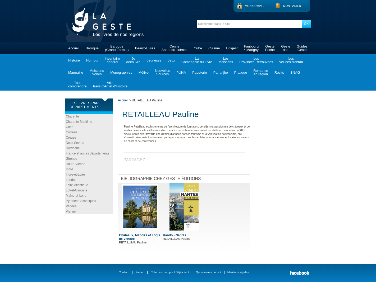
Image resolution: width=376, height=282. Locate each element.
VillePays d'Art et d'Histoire (110, 84)
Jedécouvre (133, 60)
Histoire (74, 60)
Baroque (92, 48)
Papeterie (199, 72)
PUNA (181, 72)
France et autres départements (87, 153)
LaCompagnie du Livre (196, 60)
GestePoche (270, 48)
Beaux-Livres (145, 48)
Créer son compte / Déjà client (169, 272)
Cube (198, 48)
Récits (279, 72)
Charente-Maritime (79, 122)
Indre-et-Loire (75, 174)
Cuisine (214, 48)
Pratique (240, 72)
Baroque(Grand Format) (117, 48)
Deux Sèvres (75, 143)
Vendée (71, 206)
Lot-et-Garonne (76, 190)
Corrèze (71, 132)
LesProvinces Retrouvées (256, 60)
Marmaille (75, 72)
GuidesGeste (302, 48)
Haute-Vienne (75, 164)
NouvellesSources (162, 72)
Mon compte (254, 5)
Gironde (71, 159)
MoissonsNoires (96, 72)
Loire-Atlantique (77, 185)
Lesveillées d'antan (291, 60)
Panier (139, 272)
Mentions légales (238, 272)
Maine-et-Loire (76, 196)
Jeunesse (154, 60)
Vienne (71, 211)
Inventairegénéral (112, 60)
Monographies (121, 72)
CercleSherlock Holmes (174, 48)
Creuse (71, 137)
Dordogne (73, 148)
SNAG (295, 72)
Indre (69, 169)
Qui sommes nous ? (208, 272)
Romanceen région (260, 72)
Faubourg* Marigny (251, 48)
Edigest (231, 48)
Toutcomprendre (77, 84)
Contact (124, 272)
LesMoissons (225, 60)
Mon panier (292, 5)
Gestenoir (285, 48)
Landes (71, 180)
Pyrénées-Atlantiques (81, 201)
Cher (69, 127)
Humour (92, 60)
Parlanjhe (220, 72)
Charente (72, 116)
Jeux (171, 60)
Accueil (73, 48)
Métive (144, 72)
